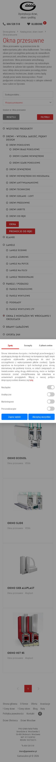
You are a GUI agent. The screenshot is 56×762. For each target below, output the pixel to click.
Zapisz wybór (14, 416)
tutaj (31, 379)
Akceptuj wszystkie (41, 416)
